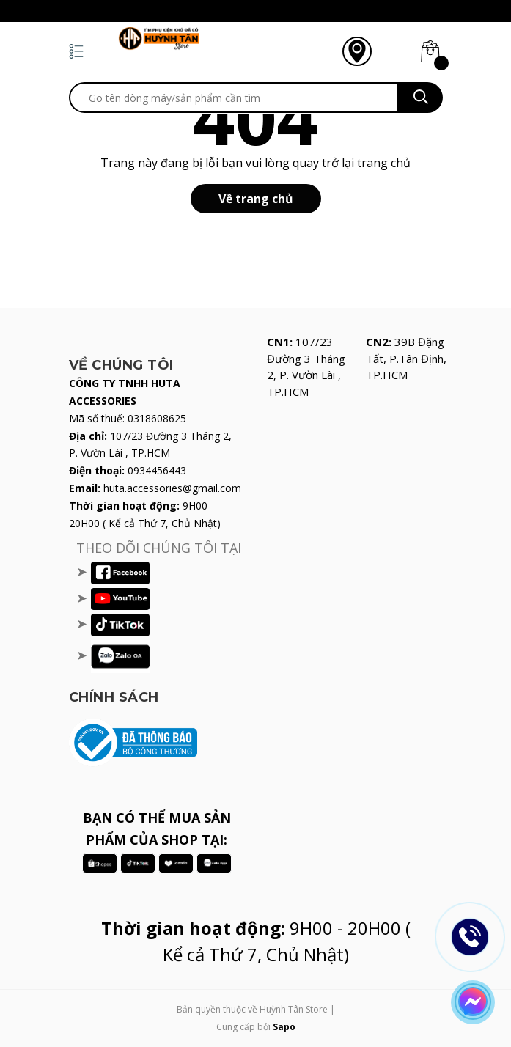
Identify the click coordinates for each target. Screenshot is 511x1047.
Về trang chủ (255, 199)
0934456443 (157, 470)
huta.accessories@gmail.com (172, 488)
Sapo (284, 1027)
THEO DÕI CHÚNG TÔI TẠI (158, 547)
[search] (234, 97)
